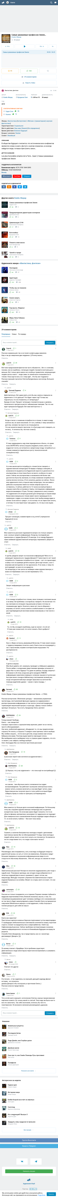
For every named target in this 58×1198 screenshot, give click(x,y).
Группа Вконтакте (29, 1140)
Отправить (50, 343)
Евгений (9, 689)
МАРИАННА (10, 715)
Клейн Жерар (16, 37)
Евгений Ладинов (15, 390)
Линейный (11, 136)
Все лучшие (28, 1130)
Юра (8, 847)
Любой (17, 133)
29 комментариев (29, 77)
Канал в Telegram (29, 1146)
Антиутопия (21, 121)
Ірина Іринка (10, 993)
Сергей (8, 348)
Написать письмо (29, 1171)
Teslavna (12, 438)
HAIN (11, 461)
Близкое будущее (20, 131)
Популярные (6, 334)
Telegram (27, 176)
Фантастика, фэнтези (10, 90)
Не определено (33, 128)
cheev (11, 659)
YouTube (17, 176)
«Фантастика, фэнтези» (30, 263)
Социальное (18, 126)
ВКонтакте (7, 176)
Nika (8, 866)
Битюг (8, 944)
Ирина (8, 974)
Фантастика (12, 121)
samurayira (10, 889)
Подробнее (41, 1195)
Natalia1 (12, 638)
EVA (7, 913)
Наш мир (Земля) (20, 128)
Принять (51, 1194)
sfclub (10, 512)
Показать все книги (28, 1071)
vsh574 (8, 363)
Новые (14, 334)
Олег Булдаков (14, 752)
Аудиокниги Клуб (29, 1179)
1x (52, 46)
